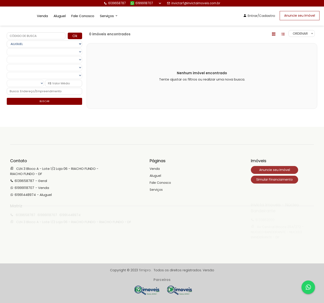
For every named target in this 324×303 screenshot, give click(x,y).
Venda (42, 15)
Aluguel (60, 15)
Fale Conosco (82, 15)
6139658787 (115, 3)
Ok (74, 35)
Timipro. (145, 270)
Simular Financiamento (274, 179)
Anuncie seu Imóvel (299, 15)
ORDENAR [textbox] (300, 33)
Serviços (156, 189)
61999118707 (141, 3)
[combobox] (301, 33)
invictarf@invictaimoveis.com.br (193, 3)
